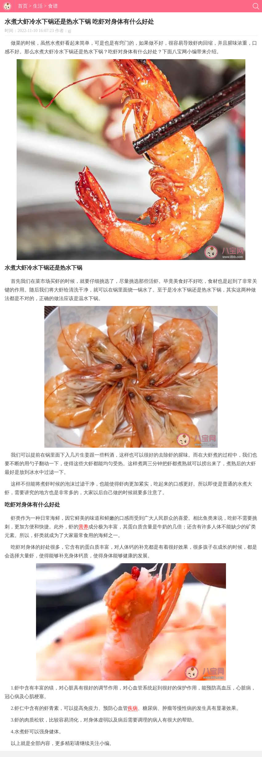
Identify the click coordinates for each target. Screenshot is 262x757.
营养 (83, 526)
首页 (23, 6)
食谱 (53, 6)
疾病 (133, 708)
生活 (38, 6)
